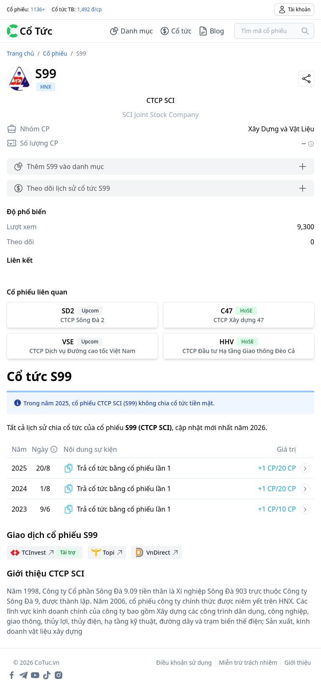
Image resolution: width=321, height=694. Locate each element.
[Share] (306, 79)
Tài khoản (294, 9)
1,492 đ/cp (89, 9)
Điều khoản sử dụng (184, 662)
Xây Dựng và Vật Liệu (281, 128)
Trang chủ (20, 53)
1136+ (38, 9)
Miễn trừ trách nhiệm (248, 662)
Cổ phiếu (55, 53)
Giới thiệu (297, 662)
